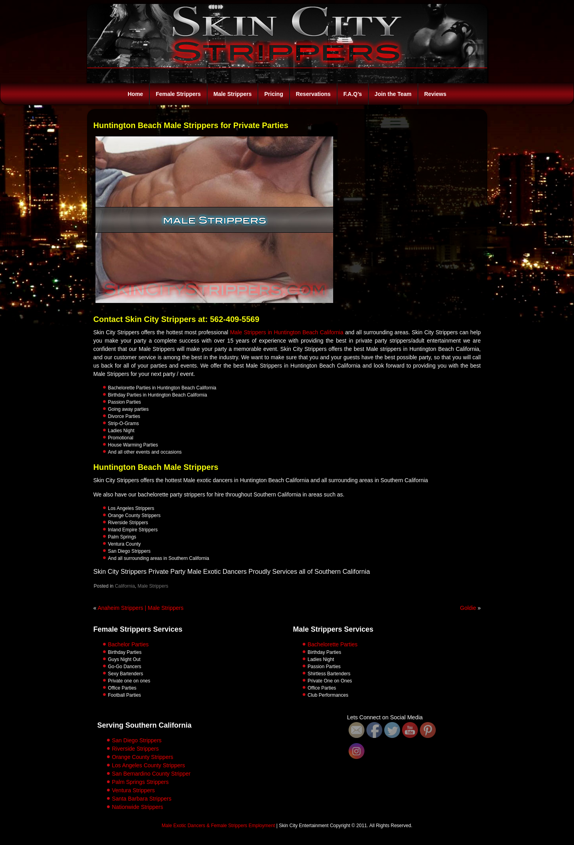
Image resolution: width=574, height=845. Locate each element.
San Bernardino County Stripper (151, 773)
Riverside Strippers (135, 748)
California (125, 586)
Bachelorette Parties (333, 644)
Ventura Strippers (133, 790)
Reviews (435, 94)
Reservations (313, 94)
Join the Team (393, 94)
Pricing (273, 94)
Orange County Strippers (143, 757)
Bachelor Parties (128, 644)
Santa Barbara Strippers (142, 798)
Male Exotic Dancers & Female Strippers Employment (218, 825)
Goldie (468, 608)
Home (135, 94)
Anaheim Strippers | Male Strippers (140, 608)
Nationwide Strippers (137, 807)
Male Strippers (233, 94)
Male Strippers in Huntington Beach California (286, 332)
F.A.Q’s (352, 94)
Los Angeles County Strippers (148, 765)
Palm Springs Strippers (140, 782)
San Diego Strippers (137, 740)
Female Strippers (178, 94)
